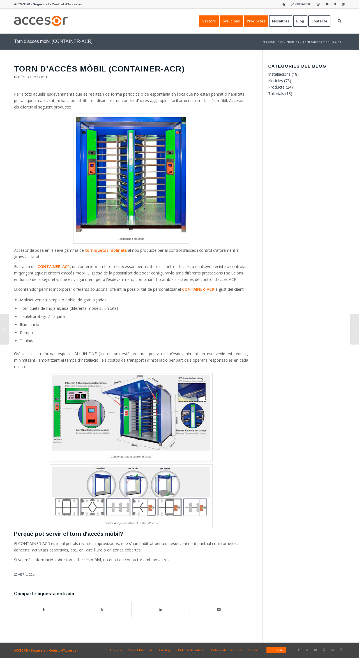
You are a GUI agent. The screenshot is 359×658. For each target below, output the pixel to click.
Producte (39, 77)
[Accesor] (41, 21)
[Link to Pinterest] (324, 650)
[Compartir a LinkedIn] (161, 609)
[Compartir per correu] (219, 609)
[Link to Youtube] (315, 650)
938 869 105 (301, 4)
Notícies (21, 77)
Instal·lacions (279, 74)
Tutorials (276, 93)
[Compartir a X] (102, 609)
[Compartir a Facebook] (43, 609)
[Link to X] (307, 650)
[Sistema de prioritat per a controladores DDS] (354, 329)
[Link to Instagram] (341, 650)
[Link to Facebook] (298, 650)
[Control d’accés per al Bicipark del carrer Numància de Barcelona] (4, 329)
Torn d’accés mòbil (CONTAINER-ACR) (53, 41)
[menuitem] (284, 4)
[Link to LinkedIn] (332, 650)
